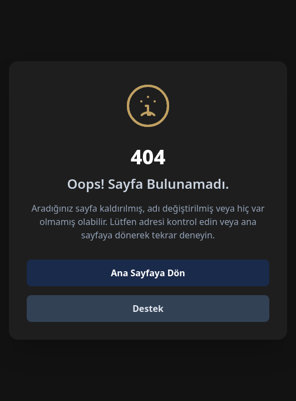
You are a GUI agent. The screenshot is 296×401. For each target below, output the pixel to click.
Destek (148, 308)
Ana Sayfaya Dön (148, 273)
